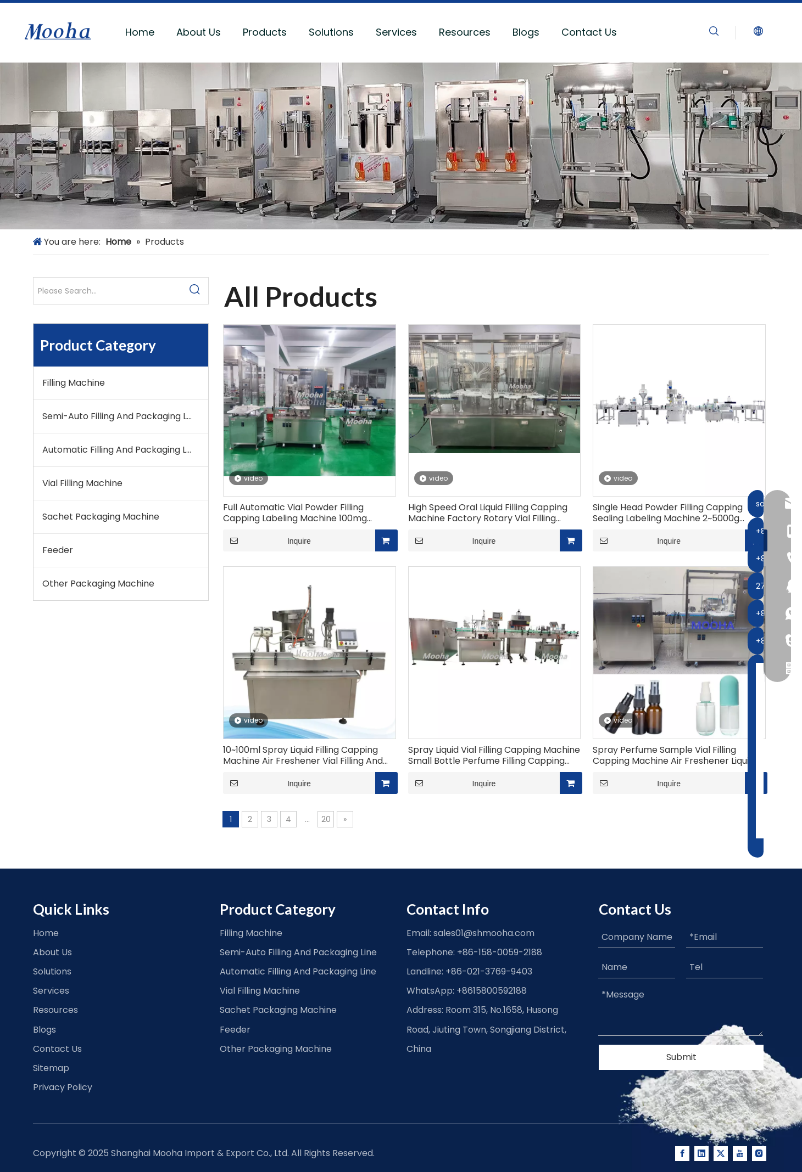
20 (326, 819)
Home (139, 32)
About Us (198, 32)
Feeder (57, 550)
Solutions (331, 32)
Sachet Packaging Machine (100, 516)
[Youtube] (740, 1153)
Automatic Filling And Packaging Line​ (120, 449)
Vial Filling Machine (82, 483)
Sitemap (51, 1068)
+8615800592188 (491, 990)
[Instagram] (759, 1153)
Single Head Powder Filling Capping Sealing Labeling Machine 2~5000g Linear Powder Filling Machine (668, 513)
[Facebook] (682, 1153)
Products (265, 32)
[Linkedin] (701, 1153)
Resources (465, 32)
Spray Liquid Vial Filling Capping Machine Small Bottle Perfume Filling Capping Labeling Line (494, 756)
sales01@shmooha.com (483, 933)
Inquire (267, 540)
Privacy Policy (62, 1087)
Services (396, 32)
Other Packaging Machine (98, 583)
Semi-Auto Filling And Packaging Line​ (120, 416)
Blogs (526, 32)
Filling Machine (73, 382)
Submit (681, 1057)
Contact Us (589, 32)
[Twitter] (721, 1153)
